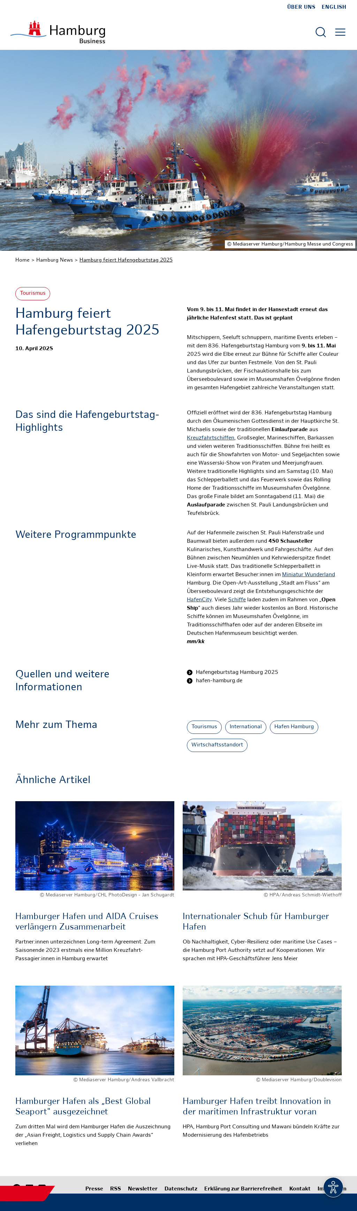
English (334, 7)
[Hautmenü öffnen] (340, 32)
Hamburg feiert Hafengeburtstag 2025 (126, 260)
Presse (94, 1189)
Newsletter (143, 1189)
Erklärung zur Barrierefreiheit (243, 1189)
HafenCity (199, 600)
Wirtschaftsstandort (217, 745)
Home (22, 260)
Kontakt (300, 1189)
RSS (115, 1189)
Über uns (301, 7)
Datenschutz (181, 1189)
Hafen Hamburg (294, 727)
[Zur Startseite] (57, 32)
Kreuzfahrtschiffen (210, 438)
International (246, 727)
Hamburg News (54, 260)
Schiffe (237, 600)
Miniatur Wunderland (308, 575)
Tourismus (33, 293)
